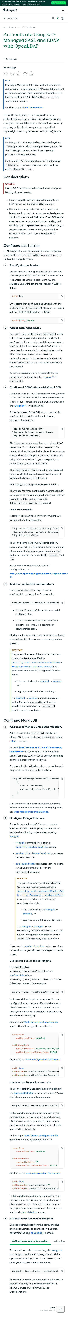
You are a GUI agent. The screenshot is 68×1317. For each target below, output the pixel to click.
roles (12, 740)
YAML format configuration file (40, 1020)
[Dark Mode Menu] (62, 18)
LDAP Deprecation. (32, 106)
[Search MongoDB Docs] (53, 18)
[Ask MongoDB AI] (57, 18)
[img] (5, 59)
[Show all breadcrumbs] (19, 27)
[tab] (30, 1240)
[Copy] (62, 295)
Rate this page (9, 54)
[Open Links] (63, 10)
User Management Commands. (31, 810)
